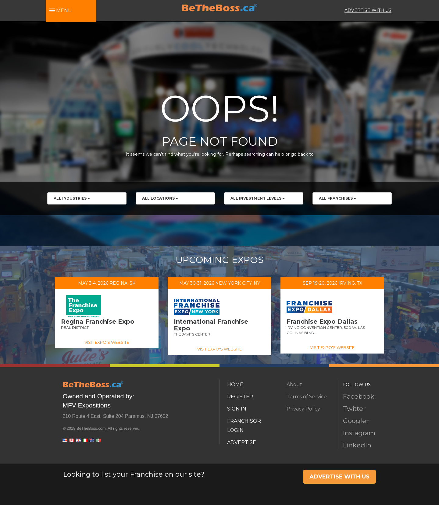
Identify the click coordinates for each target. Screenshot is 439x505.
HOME (235, 384)
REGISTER (240, 397)
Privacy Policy (303, 409)
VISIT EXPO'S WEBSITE (106, 342)
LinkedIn (357, 445)
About (294, 384)
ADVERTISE (241, 442)
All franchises (337, 198)
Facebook (358, 396)
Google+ (356, 421)
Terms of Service (307, 397)
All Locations (160, 198)
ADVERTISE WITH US (367, 10)
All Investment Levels (257, 198)
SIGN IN (236, 409)
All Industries (72, 198)
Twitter (354, 408)
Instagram (359, 433)
